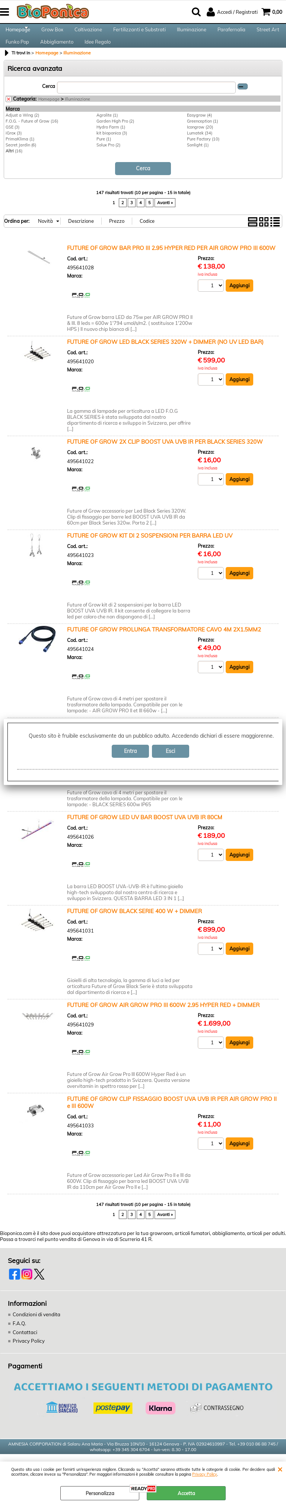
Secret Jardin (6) (21, 157)
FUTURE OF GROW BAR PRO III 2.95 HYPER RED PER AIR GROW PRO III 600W (171, 260)
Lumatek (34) (199, 145)
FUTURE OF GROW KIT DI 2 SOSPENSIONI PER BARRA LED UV (149, 547)
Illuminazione (191, 33)
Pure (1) (103, 151)
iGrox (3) (14, 145)
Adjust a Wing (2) (22, 127)
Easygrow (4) (199, 127)
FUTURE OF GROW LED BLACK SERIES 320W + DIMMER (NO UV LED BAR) (165, 354)
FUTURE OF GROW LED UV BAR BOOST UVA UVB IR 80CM (144, 829)
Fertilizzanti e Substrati (139, 33)
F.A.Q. (19, 1335)
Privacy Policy (204, 1474)
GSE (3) (12, 139)
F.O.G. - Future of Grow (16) (32, 133)
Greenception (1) (202, 133)
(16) (14, 163)
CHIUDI (279, 1469)
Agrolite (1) (107, 127)
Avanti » (165, 215)
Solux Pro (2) (108, 157)
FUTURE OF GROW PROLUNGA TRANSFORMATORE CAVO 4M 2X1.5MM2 (164, 641)
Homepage (18, 33)
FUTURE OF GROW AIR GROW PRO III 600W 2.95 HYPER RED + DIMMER (163, 1017)
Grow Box (52, 33)
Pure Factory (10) (203, 151)
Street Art (268, 33)
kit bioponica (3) (111, 145)
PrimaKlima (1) (20, 151)
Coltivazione (88, 33)
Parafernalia (231, 33)
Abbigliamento (56, 51)
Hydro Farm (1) (110, 139)
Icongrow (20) (200, 139)
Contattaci (24, 1344)
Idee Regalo (98, 51)
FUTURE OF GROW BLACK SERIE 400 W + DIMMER (134, 923)
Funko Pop (17, 51)
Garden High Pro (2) (115, 133)
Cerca (48, 99)
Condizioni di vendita (36, 1327)
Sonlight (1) (198, 157)
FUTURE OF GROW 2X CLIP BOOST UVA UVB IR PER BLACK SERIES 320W (165, 453)
